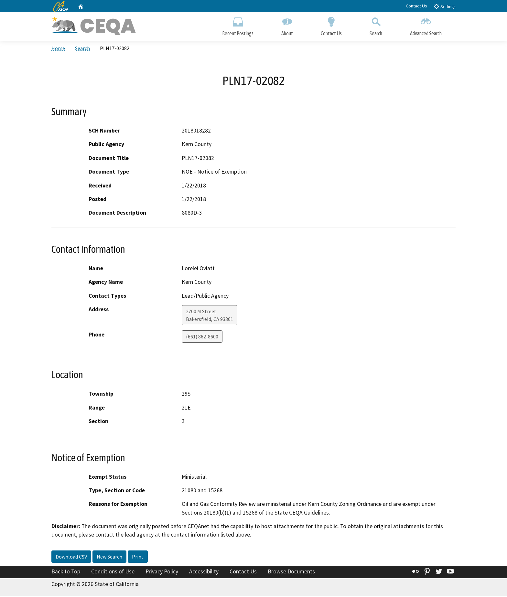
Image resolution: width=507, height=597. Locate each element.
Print (138, 557)
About (287, 25)
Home (58, 49)
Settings (444, 6)
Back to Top (65, 572)
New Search (109, 557)
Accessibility (204, 572)
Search (375, 25)
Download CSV (71, 557)
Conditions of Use (113, 572)
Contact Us (416, 6)
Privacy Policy (162, 572)
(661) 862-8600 (202, 337)
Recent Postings (238, 25)
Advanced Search (426, 25)
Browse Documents (291, 572)
